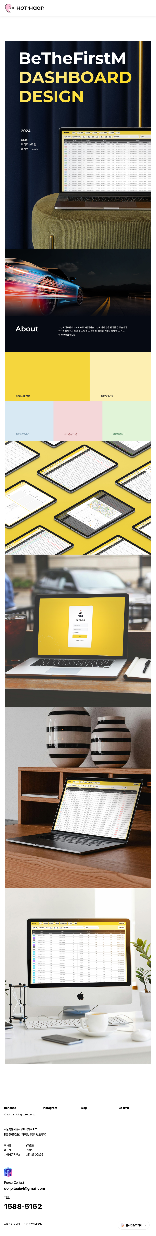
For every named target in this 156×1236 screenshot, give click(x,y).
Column (124, 1108)
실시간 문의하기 (134, 1225)
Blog (84, 1108)
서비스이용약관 (12, 1224)
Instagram (50, 1108)
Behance (10, 1108)
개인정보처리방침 (33, 1224)
